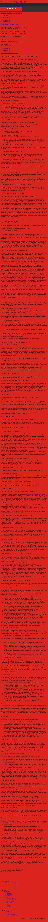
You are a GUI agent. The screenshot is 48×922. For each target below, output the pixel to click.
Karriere (9, 895)
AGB (8, 911)
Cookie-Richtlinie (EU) (12, 915)
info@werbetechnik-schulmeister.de (9, 24)
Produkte (6, 897)
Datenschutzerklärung (12, 914)
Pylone (8, 905)
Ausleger (9, 906)
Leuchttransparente (11, 899)
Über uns (9, 893)
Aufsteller (9, 903)
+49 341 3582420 (20, 2)
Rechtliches (6, 910)
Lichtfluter (9, 902)
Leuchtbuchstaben (11, 898)
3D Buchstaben (10, 901)
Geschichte (9, 894)
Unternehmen (7, 891)
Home (5, 890)
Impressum (9, 913)
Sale (8, 907)
